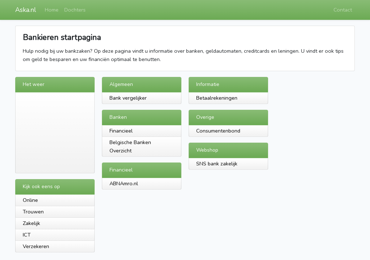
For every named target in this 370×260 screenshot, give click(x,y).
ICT (27, 234)
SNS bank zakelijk (216, 163)
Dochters (75, 9)
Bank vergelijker (128, 97)
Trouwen (33, 211)
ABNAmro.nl (123, 183)
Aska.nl (25, 9)
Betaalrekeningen (216, 97)
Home (52, 9)
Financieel (121, 130)
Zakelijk (31, 223)
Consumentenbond (218, 130)
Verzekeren (36, 246)
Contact (343, 9)
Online (30, 200)
